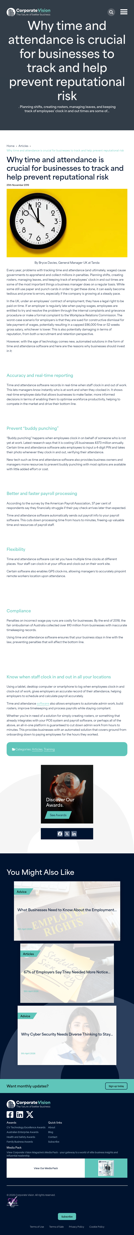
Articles (23, 146)
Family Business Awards (20, 1141)
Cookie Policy (96, 1226)
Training (49, 749)
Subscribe (53, 1141)
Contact (52, 1136)
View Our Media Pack (46, 1168)
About (51, 1127)
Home (10, 146)
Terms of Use (37, 1226)
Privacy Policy (76, 1226)
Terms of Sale (56, 1226)
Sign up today (116, 1086)
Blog (50, 1132)
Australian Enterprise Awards (22, 1132)
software (43, 703)
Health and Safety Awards (21, 1136)
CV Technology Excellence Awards (26, 1127)
